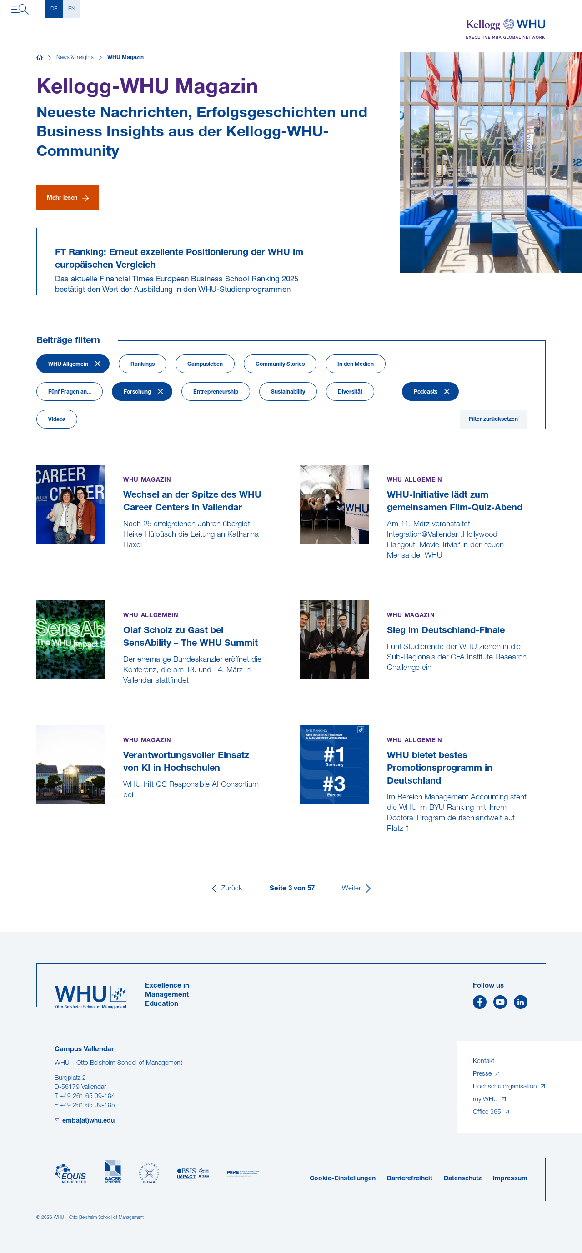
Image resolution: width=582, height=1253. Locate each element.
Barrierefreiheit (409, 1178)
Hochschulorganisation (506, 1086)
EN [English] (71, 9)
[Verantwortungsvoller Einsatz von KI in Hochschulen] (37, 816)
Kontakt (483, 1061)
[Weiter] (357, 888)
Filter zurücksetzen (493, 419)
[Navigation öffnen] (20, 9)
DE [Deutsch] (53, 9)
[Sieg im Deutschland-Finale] (301, 689)
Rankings (142, 364)
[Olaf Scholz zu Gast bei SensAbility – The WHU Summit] (37, 702)
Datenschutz (463, 1178)
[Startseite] (39, 57)
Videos (56, 420)
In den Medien (355, 364)
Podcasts (425, 392)
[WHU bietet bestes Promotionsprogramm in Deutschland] (301, 850)
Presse (483, 1074)
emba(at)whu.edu (88, 1121)
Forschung (137, 392)
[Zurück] (226, 888)
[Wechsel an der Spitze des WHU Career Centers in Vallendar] (37, 566)
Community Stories (280, 364)
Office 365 (488, 1112)
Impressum (510, 1178)
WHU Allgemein (68, 364)
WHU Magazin (125, 57)
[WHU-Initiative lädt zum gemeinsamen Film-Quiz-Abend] (301, 577)
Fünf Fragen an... (69, 392)
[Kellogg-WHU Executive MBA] (506, 29)
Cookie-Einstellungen (343, 1178)
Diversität (350, 392)
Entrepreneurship (215, 392)
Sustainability (288, 392)
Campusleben (205, 364)
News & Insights (75, 57)
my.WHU (486, 1099)
